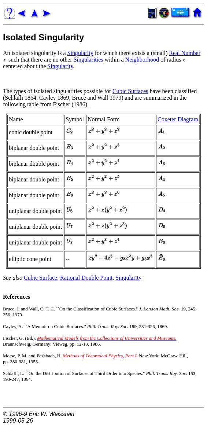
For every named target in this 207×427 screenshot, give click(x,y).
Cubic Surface (40, 278)
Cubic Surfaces (130, 91)
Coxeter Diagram (178, 119)
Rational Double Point (86, 278)
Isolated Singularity (43, 37)
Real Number (184, 53)
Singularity (80, 53)
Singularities (88, 59)
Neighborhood (142, 59)
